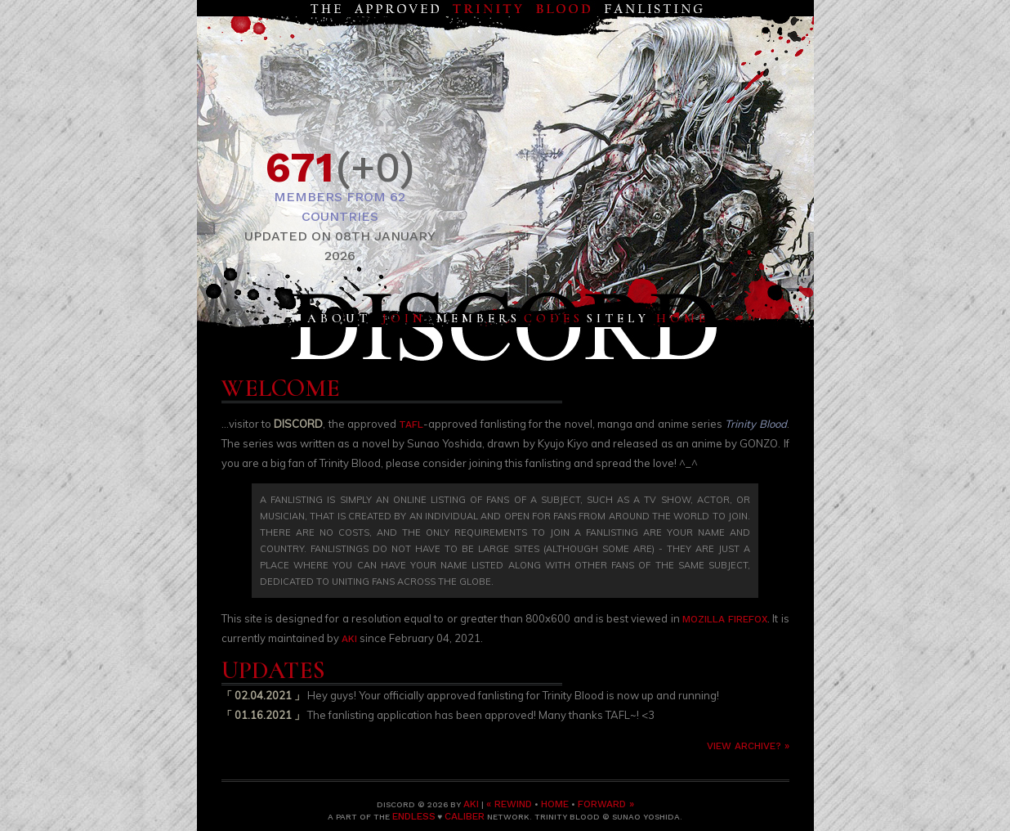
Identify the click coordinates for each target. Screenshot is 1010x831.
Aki (349, 639)
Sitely (618, 318)
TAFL (411, 424)
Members (478, 318)
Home (682, 318)
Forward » (606, 804)
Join (404, 318)
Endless (414, 816)
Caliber (465, 816)
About (339, 318)
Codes (553, 318)
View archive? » (748, 746)
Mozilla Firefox (724, 619)
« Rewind (509, 804)
